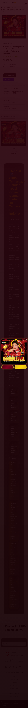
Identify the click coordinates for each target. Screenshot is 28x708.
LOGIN (7, 367)
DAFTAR (20, 367)
